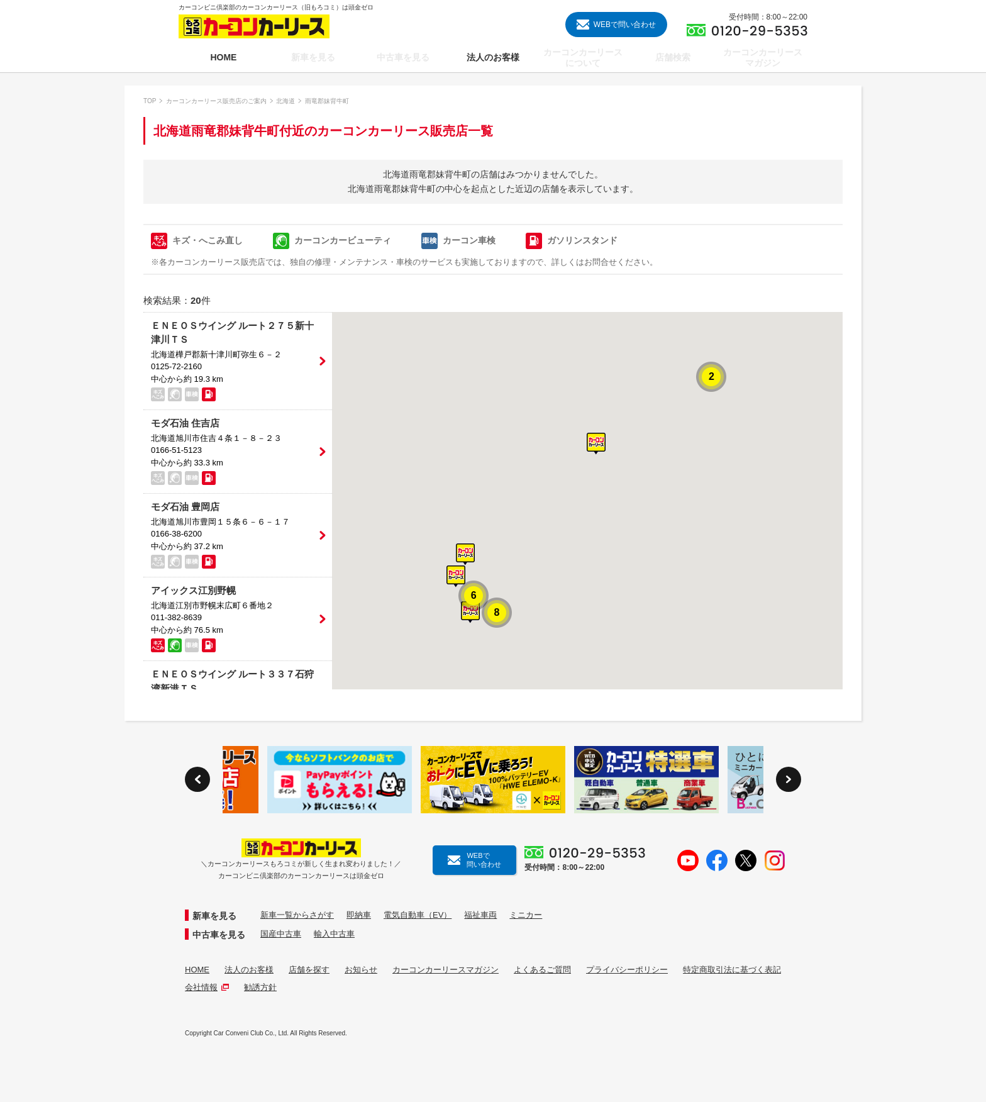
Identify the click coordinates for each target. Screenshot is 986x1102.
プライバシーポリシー (627, 969)
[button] (596, 444)
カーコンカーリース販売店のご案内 (216, 100)
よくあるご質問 (542, 969)
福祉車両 (480, 915)
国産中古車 (280, 933)
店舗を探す (309, 969)
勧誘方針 (260, 987)
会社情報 (207, 987)
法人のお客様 (249, 969)
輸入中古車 (334, 933)
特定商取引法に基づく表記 (732, 969)
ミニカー (525, 915)
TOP (149, 100)
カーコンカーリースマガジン (445, 969)
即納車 (358, 915)
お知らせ (361, 969)
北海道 (285, 100)
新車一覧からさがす (297, 915)
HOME (197, 969)
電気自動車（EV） (417, 915)
